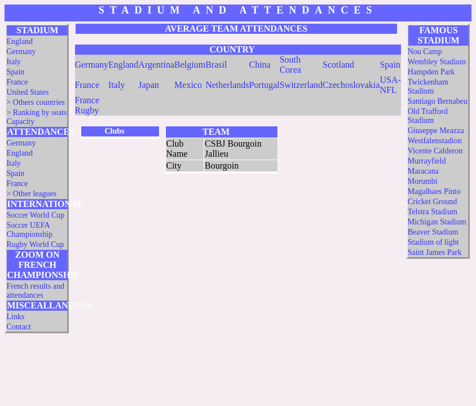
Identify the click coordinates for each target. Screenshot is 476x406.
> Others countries (35, 102)
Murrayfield (427, 161)
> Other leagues (31, 193)
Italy (13, 62)
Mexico (188, 85)
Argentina (156, 64)
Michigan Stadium (437, 222)
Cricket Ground (432, 201)
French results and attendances (35, 290)
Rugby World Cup (35, 244)
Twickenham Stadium (428, 86)
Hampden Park (431, 72)
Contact (18, 327)
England (19, 41)
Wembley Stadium (437, 62)
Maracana (423, 171)
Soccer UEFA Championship (29, 230)
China (259, 64)
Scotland (338, 64)
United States (27, 92)
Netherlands (227, 85)
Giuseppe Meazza (436, 130)
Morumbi (423, 181)
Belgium (189, 64)
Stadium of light (433, 242)
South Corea (290, 64)
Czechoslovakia (351, 85)
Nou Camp (425, 51)
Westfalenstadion (435, 140)
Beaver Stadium (433, 232)
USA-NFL (390, 85)
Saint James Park (435, 252)
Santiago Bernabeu (438, 101)
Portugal (264, 85)
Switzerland (301, 85)
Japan (148, 85)
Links (15, 316)
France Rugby (87, 105)
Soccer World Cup (35, 215)
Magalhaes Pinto (434, 191)
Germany (21, 51)
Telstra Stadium (432, 212)
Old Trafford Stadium (428, 116)
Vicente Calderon (435, 151)
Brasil (216, 64)
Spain (15, 72)
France (17, 82)
